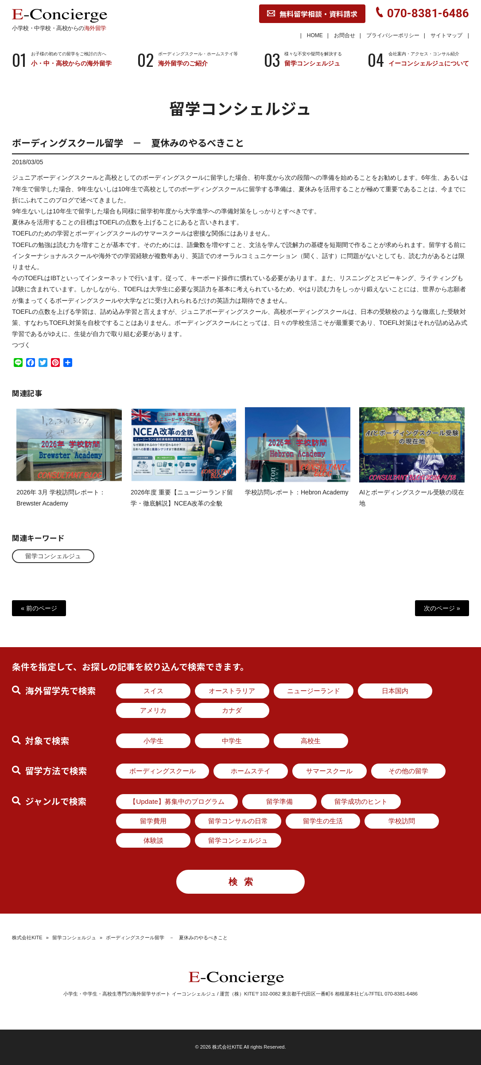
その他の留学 (408, 771)
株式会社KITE (27, 937)
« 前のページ (39, 608)
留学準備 (279, 801)
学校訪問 (401, 821)
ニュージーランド (313, 691)
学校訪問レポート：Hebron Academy (296, 499)
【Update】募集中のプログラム (177, 801)
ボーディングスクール (162, 771)
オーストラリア (232, 691)
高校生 (311, 741)
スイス (153, 691)
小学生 (153, 741)
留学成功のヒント (361, 801)
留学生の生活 (323, 821)
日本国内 (395, 691)
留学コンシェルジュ (53, 556)
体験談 (153, 840)
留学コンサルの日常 (238, 821)
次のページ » (442, 608)
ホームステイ (251, 771)
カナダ (232, 710)
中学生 (232, 741)
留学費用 (153, 821)
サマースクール (329, 771)
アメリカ (153, 710)
